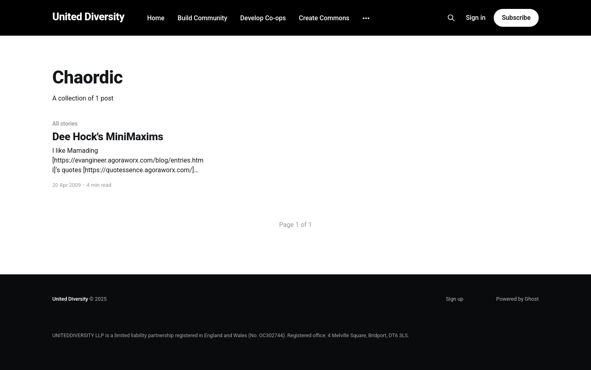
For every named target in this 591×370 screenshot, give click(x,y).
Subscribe (516, 17)
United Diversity (88, 17)
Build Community (202, 18)
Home (156, 18)
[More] (366, 18)
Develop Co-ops (263, 18)
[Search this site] (451, 17)
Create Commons (324, 18)
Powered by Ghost (517, 299)
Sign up (454, 299)
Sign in (476, 17)
